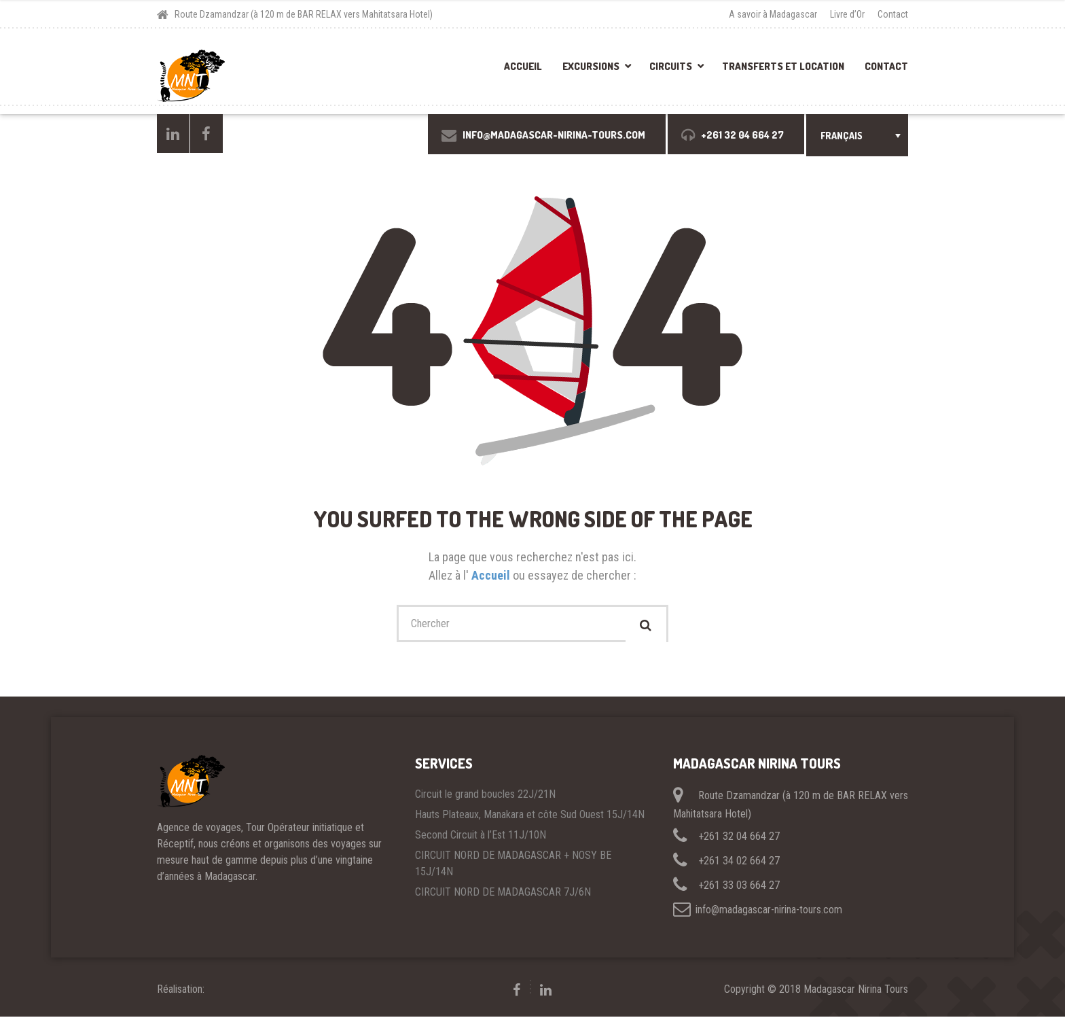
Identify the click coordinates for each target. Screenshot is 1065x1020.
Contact (893, 14)
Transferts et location (783, 66)
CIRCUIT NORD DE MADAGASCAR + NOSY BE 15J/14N (513, 866)
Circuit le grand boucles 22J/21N (485, 797)
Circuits (670, 66)
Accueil (523, 66)
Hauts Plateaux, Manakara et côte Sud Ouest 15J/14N (530, 817)
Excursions (590, 66)
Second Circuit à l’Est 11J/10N (480, 838)
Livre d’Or (847, 14)
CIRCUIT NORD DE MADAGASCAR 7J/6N (503, 895)
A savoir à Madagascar (773, 14)
